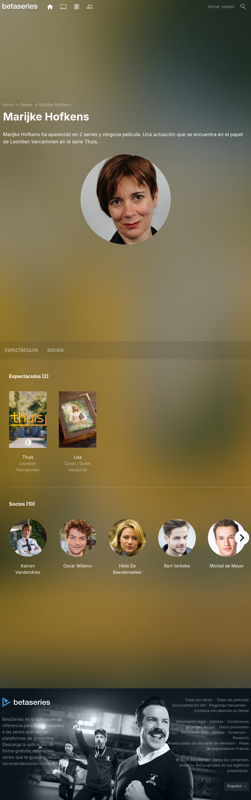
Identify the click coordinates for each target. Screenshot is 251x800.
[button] (28, 547)
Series (26, 104)
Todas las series (198, 700)
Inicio (8, 104)
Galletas (217, 721)
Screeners (237, 732)
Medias (218, 732)
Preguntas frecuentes (227, 705)
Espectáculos (21, 350)
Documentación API (189, 705)
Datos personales (234, 727)
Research (241, 738)
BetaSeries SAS (194, 732)
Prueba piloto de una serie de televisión (201, 743)
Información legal (191, 721)
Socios (55, 350)
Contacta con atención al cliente (221, 710)
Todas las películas (232, 700)
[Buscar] (243, 6)
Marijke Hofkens (55, 104)
